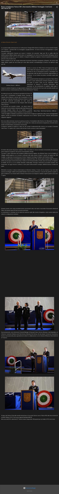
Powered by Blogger (29, 488)
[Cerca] (57, 3)
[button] (57, 7)
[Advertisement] (29, 471)
